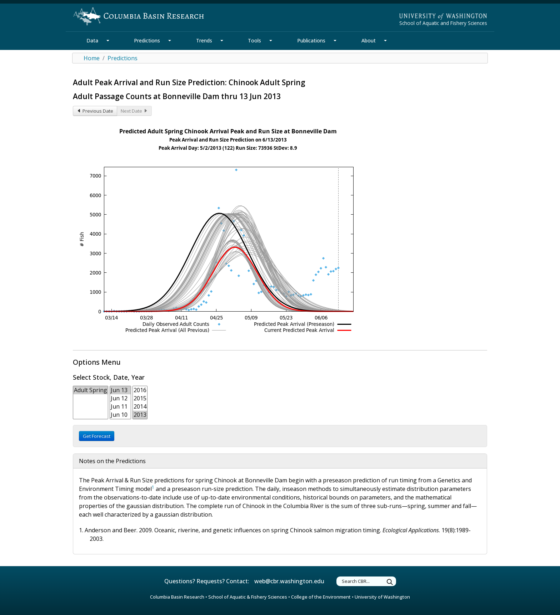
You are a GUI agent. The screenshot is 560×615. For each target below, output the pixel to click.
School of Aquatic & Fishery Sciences (247, 597)
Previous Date (95, 111)
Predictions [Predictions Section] (147, 40)
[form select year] (140, 402)
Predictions (123, 58)
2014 (140, 407)
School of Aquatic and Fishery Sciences (443, 23)
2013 (140, 415)
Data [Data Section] (92, 40)
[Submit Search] (390, 582)
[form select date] (120, 402)
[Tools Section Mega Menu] (270, 41)
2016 (140, 390)
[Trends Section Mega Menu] (222, 41)
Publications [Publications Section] (311, 40)
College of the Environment (321, 597)
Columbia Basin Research (177, 597)
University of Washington (382, 597)
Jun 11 (120, 407)
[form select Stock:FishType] (90, 402)
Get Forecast (96, 436)
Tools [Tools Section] (254, 40)
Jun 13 (120, 390)
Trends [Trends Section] (204, 40)
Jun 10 (120, 415)
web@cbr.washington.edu (289, 581)
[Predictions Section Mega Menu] (169, 41)
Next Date (134, 111)
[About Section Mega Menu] (385, 41)
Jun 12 (120, 398)
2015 (140, 398)
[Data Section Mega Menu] (108, 41)
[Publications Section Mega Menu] (335, 41)
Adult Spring (90, 390)
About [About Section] (368, 40)
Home (92, 58)
